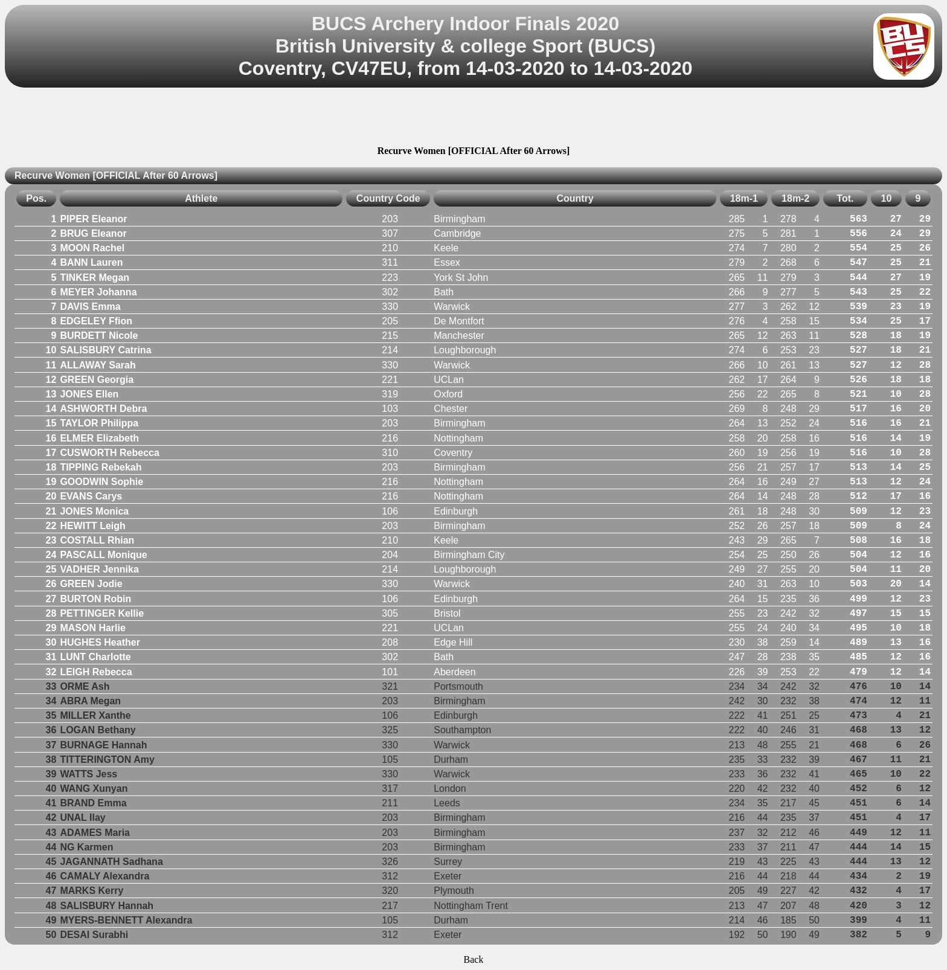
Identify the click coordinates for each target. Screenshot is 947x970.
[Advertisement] (473, 118)
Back (474, 959)
